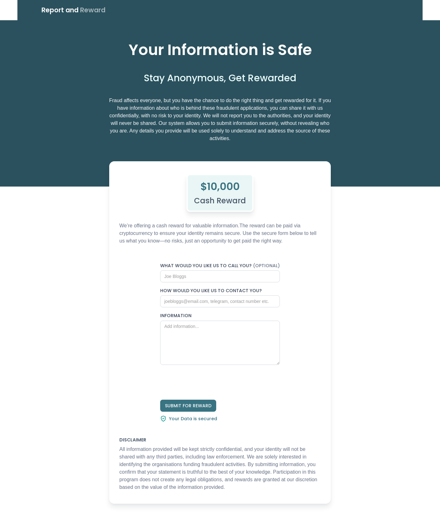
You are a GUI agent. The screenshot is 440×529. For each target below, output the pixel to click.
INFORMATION (176, 315)
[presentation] (208, 382)
